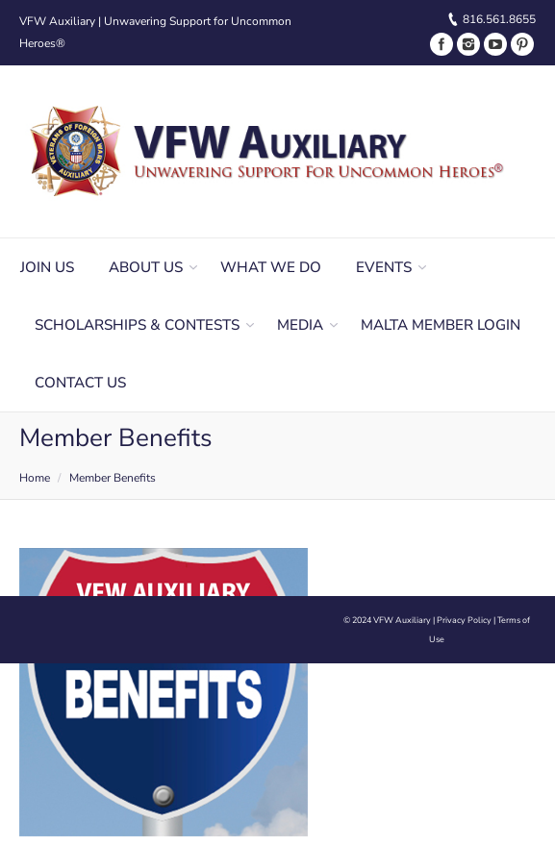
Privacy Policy (464, 620)
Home (34, 477)
